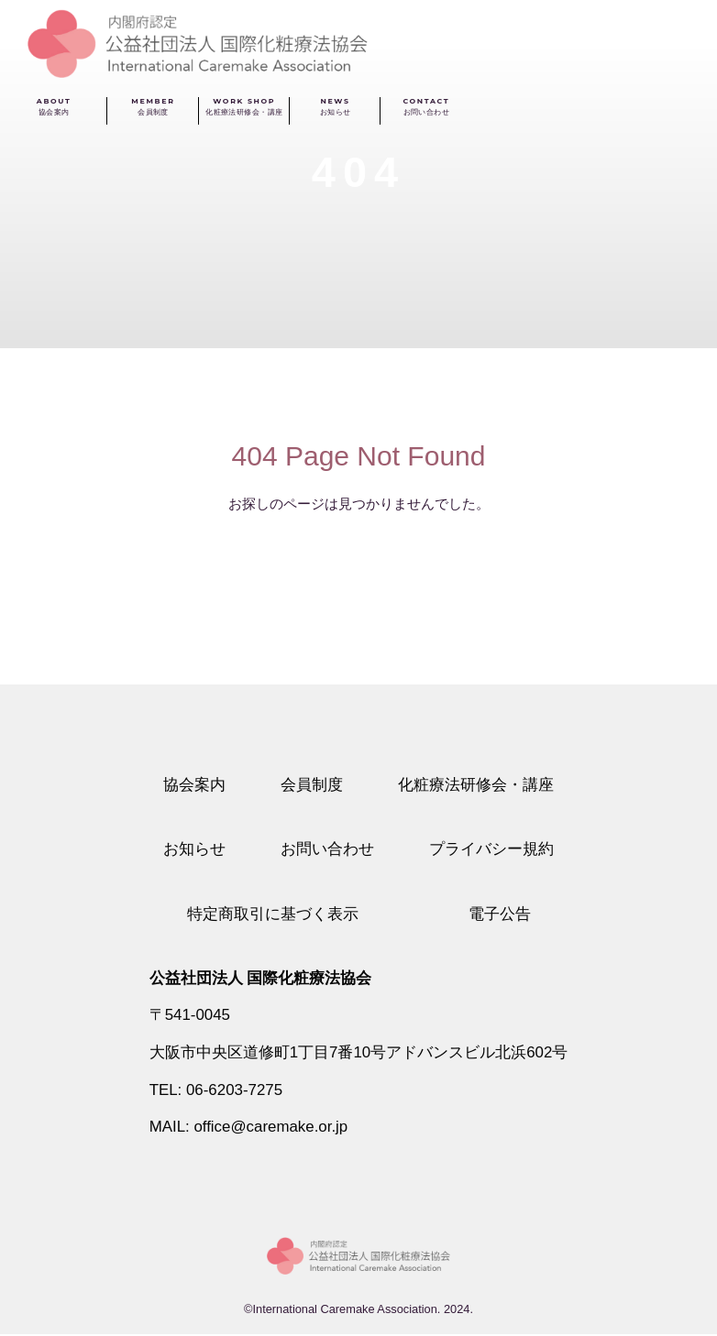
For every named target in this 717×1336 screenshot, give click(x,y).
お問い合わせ (327, 849)
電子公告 (500, 914)
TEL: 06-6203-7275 (216, 1091)
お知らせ (194, 849)
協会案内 (194, 785)
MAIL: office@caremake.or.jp (248, 1127)
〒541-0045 (189, 1015)
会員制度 (312, 785)
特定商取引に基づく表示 (272, 914)
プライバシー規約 (491, 849)
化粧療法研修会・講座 (476, 785)
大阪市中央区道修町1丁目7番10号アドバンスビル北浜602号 (358, 1053)
